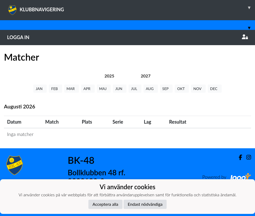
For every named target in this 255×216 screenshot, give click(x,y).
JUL (135, 88)
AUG (151, 88)
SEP (166, 88)
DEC (214, 88)
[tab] (109, 75)
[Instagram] (246, 157)
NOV (198, 88)
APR (87, 88)
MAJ (104, 88)
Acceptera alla (105, 204)
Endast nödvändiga (145, 204)
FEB (55, 88)
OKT (182, 88)
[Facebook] (238, 157)
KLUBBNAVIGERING (131, 7)
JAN (40, 88)
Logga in (127, 37)
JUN (119, 88)
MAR (72, 88)
